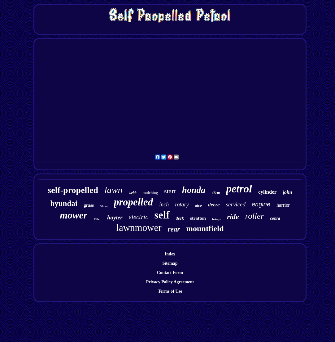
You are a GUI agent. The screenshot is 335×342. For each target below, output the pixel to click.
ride (233, 217)
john (287, 192)
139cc (97, 219)
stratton (198, 218)
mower (73, 215)
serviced (236, 204)
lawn (113, 190)
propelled (133, 202)
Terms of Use (170, 291)
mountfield (205, 228)
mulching (150, 192)
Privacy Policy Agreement (170, 282)
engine (261, 204)
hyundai (63, 203)
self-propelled (73, 190)
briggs (216, 219)
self (162, 215)
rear (174, 229)
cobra (275, 218)
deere (214, 205)
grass (89, 205)
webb (133, 193)
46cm (216, 193)
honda (194, 190)
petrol (239, 189)
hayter (115, 217)
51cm (103, 206)
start (170, 191)
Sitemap (170, 263)
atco (198, 205)
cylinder (267, 192)
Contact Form (170, 272)
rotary (182, 204)
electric (138, 217)
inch (164, 204)
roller (254, 216)
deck (180, 218)
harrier (283, 205)
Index (170, 254)
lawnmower (138, 227)
